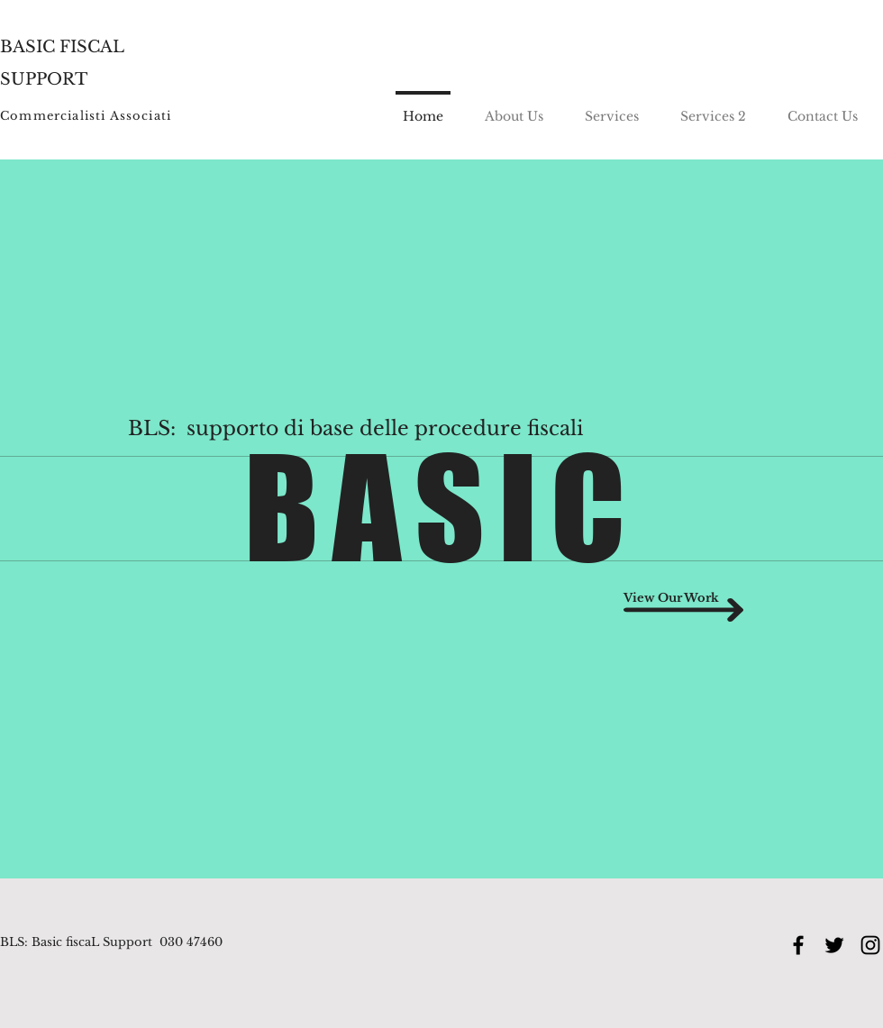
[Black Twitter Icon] (834, 945)
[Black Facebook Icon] (798, 945)
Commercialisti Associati (85, 115)
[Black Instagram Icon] (870, 945)
